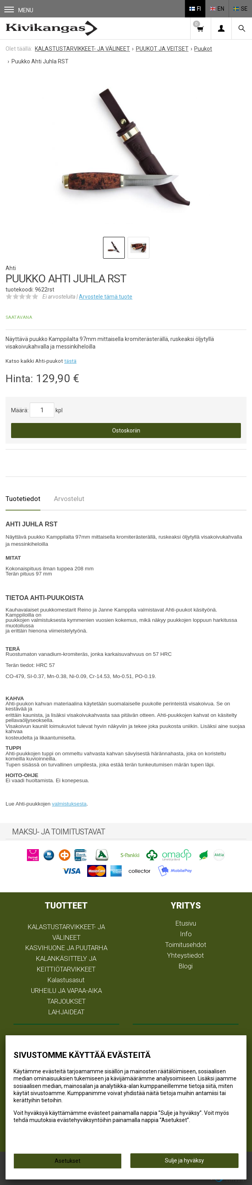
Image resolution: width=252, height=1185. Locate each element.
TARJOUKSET (66, 1001)
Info (186, 934)
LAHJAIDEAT (66, 1012)
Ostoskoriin (126, 430)
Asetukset (67, 1161)
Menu (18, 10)
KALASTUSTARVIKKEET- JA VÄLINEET (66, 932)
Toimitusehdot (185, 945)
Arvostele (105, 296)
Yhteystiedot (185, 955)
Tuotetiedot (23, 499)
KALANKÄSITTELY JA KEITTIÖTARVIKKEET (66, 963)
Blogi (186, 966)
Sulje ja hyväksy (184, 1160)
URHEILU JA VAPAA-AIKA (66, 990)
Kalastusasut (66, 980)
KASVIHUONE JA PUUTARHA (66, 948)
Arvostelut (69, 499)
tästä (70, 361)
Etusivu (186, 923)
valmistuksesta (69, 804)
